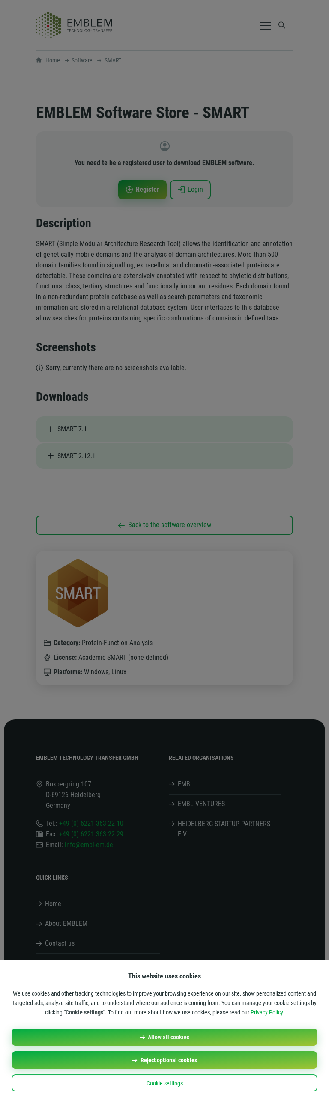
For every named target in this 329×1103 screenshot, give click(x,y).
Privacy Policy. (267, 1012)
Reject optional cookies (169, 1060)
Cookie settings (165, 1083)
